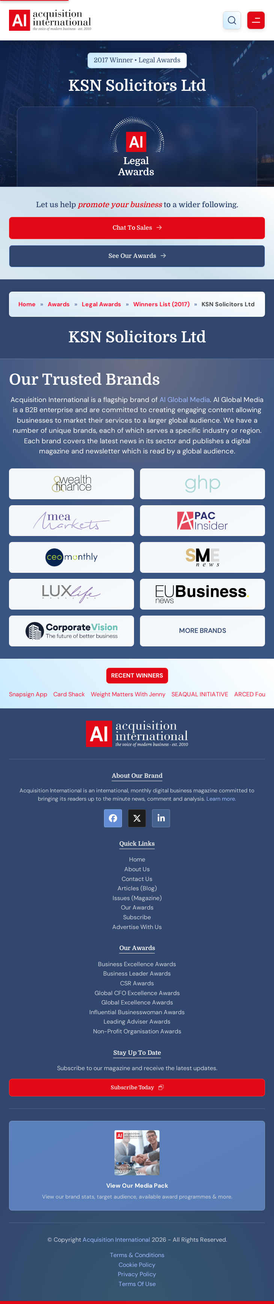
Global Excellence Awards (137, 1002)
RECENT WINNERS (137, 675)
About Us (137, 869)
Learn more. (221, 799)
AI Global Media (185, 399)
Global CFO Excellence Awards (137, 993)
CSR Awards (137, 983)
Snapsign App (28, 694)
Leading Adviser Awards (137, 1021)
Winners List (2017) (161, 304)
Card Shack (69, 694)
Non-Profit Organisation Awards (137, 1031)
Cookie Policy (137, 1265)
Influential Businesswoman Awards (137, 1012)
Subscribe (137, 917)
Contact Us (137, 879)
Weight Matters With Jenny (128, 694)
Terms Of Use (137, 1284)
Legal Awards (101, 304)
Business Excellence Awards (137, 964)
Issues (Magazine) (137, 898)
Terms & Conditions (137, 1255)
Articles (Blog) (137, 888)
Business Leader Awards (137, 973)
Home (27, 304)
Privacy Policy (137, 1274)
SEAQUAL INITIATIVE (200, 694)
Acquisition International (116, 1240)
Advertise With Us (137, 927)
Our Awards (137, 907)
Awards (59, 304)
